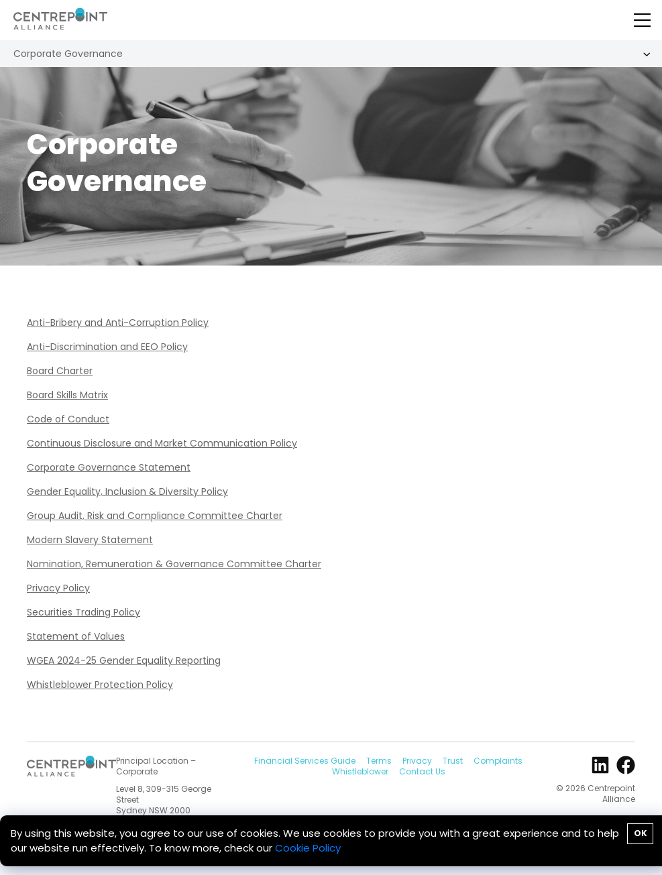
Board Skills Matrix (67, 395)
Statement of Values (76, 636)
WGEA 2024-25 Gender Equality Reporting (124, 660)
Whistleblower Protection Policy (100, 684)
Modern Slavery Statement (90, 539)
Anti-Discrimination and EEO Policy (107, 346)
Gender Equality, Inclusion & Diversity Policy (127, 491)
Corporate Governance (68, 53)
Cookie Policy (308, 848)
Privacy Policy (58, 588)
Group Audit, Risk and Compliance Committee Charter (154, 515)
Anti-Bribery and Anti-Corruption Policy (118, 322)
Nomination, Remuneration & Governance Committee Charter (174, 564)
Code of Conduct (68, 419)
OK (640, 833)
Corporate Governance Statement (108, 467)
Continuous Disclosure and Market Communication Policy (162, 443)
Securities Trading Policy (83, 612)
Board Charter (60, 370)
